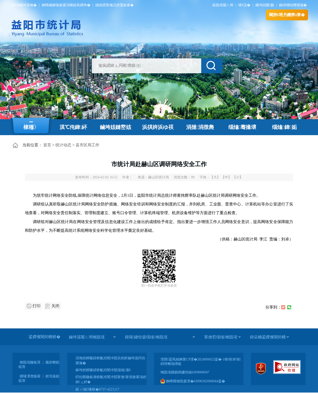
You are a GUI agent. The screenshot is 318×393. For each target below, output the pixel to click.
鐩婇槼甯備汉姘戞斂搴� (114, 5)
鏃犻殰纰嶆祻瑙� (293, 5)
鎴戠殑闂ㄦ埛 (222, 5)
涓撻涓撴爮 (200, 127)
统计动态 (63, 145)
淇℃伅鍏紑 (73, 127)
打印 (36, 306)
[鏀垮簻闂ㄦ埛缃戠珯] (92, 336)
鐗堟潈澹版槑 (30, 376)
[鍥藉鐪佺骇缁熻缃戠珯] (160, 336)
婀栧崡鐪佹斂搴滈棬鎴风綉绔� (66, 5)
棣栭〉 (31, 127)
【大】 (215, 177)
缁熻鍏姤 (284, 127)
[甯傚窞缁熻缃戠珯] (222, 336)
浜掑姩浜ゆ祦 (158, 127)
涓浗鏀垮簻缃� (24, 5)
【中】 (226, 177)
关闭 (55, 306)
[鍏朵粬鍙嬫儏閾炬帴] (269, 336)
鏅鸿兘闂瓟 (264, 5)
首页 (47, 145)
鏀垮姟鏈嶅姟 (115, 127)
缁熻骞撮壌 (242, 127)
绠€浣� (244, 5)
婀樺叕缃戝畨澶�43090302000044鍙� (192, 381)
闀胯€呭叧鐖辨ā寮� (287, 15)
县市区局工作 (87, 145)
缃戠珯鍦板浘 (30, 362)
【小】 (238, 177)
